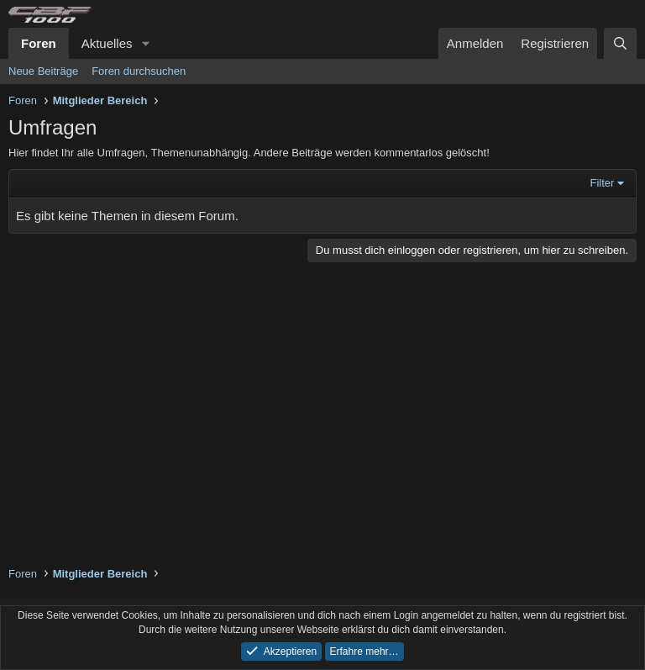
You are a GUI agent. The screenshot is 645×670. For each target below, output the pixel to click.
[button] (145, 43)
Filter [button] (602, 183)
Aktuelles (107, 43)
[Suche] (620, 43)
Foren (38, 43)
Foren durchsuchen (139, 71)
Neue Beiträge (43, 71)
